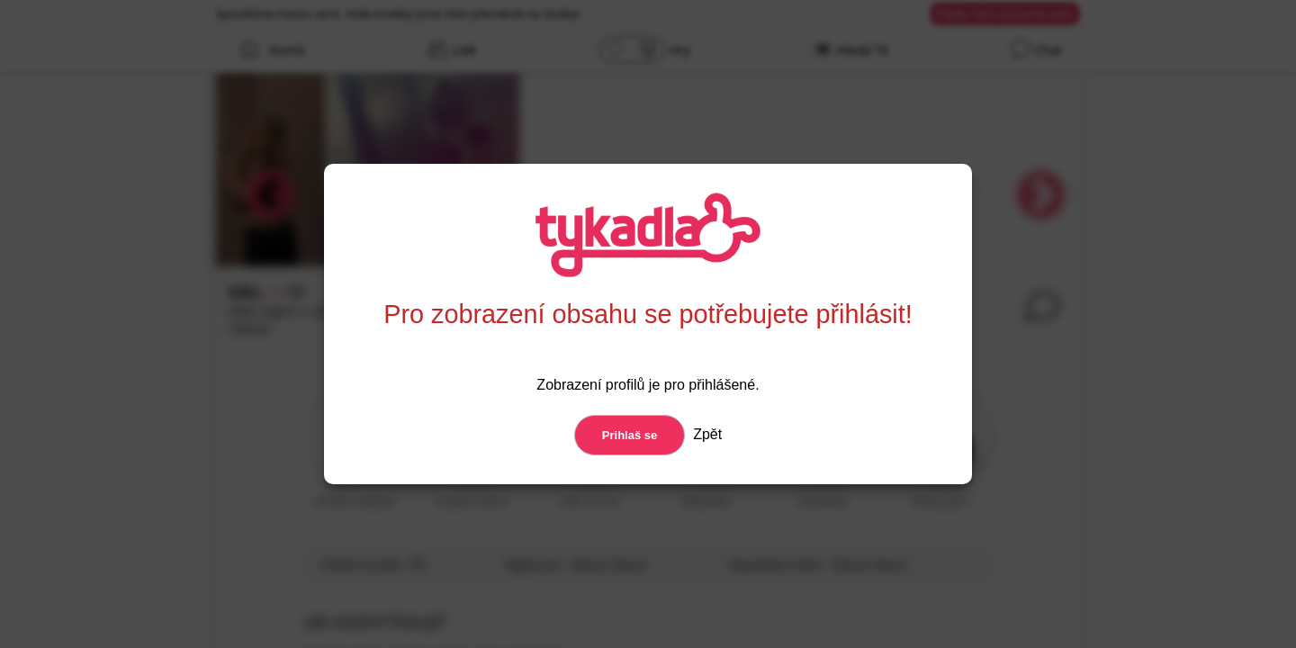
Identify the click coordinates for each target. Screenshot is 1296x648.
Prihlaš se (629, 435)
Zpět (705, 434)
